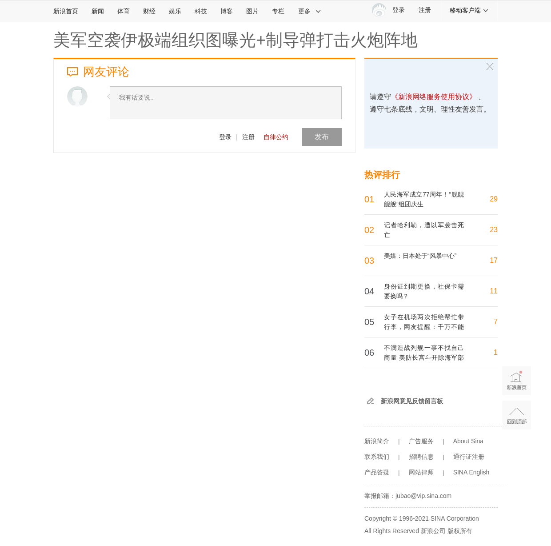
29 (494, 199)
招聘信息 (421, 456)
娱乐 (175, 11)
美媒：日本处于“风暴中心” (420, 255)
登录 (225, 137)
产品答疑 (376, 472)
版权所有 (459, 530)
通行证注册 (468, 456)
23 (494, 229)
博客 (226, 11)
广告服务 (421, 441)
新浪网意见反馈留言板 (412, 401)
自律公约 (276, 137)
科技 (201, 11)
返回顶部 (516, 415)
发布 (322, 137)
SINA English (471, 472)
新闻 (98, 11)
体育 (123, 11)
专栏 (278, 11)
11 (494, 291)
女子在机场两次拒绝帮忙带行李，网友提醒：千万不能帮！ (424, 326)
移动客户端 (469, 10)
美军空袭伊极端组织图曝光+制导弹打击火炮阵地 (235, 40)
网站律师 (421, 472)
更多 (309, 11)
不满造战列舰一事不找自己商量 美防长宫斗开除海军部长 (424, 357)
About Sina (468, 441)
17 (494, 260)
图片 (252, 11)
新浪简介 (376, 441)
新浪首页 (65, 11)
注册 (425, 10)
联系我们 (376, 456)
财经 (149, 11)
